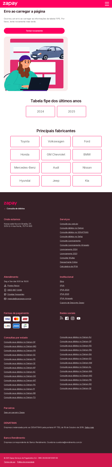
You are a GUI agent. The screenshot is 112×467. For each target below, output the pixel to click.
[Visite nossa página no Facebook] (67, 318)
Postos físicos (13, 286)
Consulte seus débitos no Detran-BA (76, 354)
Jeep (56, 180)
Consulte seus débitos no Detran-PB (76, 380)
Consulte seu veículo (69, 224)
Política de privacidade (25, 462)
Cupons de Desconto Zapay (72, 303)
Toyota (24, 141)
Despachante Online (68, 262)
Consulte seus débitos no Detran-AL (75, 367)
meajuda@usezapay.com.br (19, 299)
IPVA (62, 286)
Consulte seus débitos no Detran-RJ (75, 337)
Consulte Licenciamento (70, 241)
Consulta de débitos (16, 208)
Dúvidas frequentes (15, 294)
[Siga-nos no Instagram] (73, 318)
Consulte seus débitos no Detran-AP (20, 368)
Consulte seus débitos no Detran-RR (20, 393)
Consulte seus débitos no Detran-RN (76, 350)
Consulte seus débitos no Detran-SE (75, 388)
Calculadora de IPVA (69, 266)
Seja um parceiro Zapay (14, 412)
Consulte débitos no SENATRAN (74, 232)
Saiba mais (89, 427)
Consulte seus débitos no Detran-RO (76, 384)
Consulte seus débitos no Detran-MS (76, 376)
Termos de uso (9, 462)
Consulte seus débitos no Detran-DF (20, 342)
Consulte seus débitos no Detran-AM (76, 363)
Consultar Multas (67, 258)
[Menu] (107, 4)
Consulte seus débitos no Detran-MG (20, 346)
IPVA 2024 (64, 290)
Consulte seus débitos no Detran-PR (20, 350)
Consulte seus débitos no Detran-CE (19, 363)
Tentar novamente (34, 31)
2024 (40, 111)
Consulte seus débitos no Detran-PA (20, 385)
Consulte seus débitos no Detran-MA (76, 371)
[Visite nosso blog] (61, 318)
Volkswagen (56, 141)
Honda (25, 154)
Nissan (87, 167)
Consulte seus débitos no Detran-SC (20, 355)
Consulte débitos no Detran (72, 228)
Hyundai (24, 180)
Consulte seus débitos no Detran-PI (19, 389)
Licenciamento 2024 (68, 249)
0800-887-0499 (14, 290)
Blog (62, 281)
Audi (56, 167)
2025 (71, 111)
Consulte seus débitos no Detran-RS (76, 346)
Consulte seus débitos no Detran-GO (20, 376)
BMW (87, 154)
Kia (87, 180)
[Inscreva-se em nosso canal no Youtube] (78, 318)
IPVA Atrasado (66, 298)
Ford (87, 141)
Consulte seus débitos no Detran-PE (19, 359)
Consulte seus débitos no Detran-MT (20, 380)
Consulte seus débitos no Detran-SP (76, 341)
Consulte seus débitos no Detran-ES (75, 358)
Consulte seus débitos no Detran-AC (19, 372)
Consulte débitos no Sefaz (71, 236)
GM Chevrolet (56, 154)
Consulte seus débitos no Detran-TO (20, 397)
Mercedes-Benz (25, 167)
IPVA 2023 (64, 294)
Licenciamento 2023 (68, 254)
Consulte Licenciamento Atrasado (74, 245)
